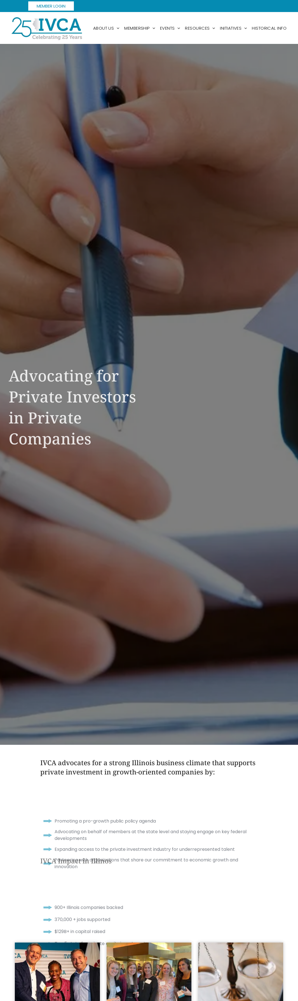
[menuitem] (106, 28)
